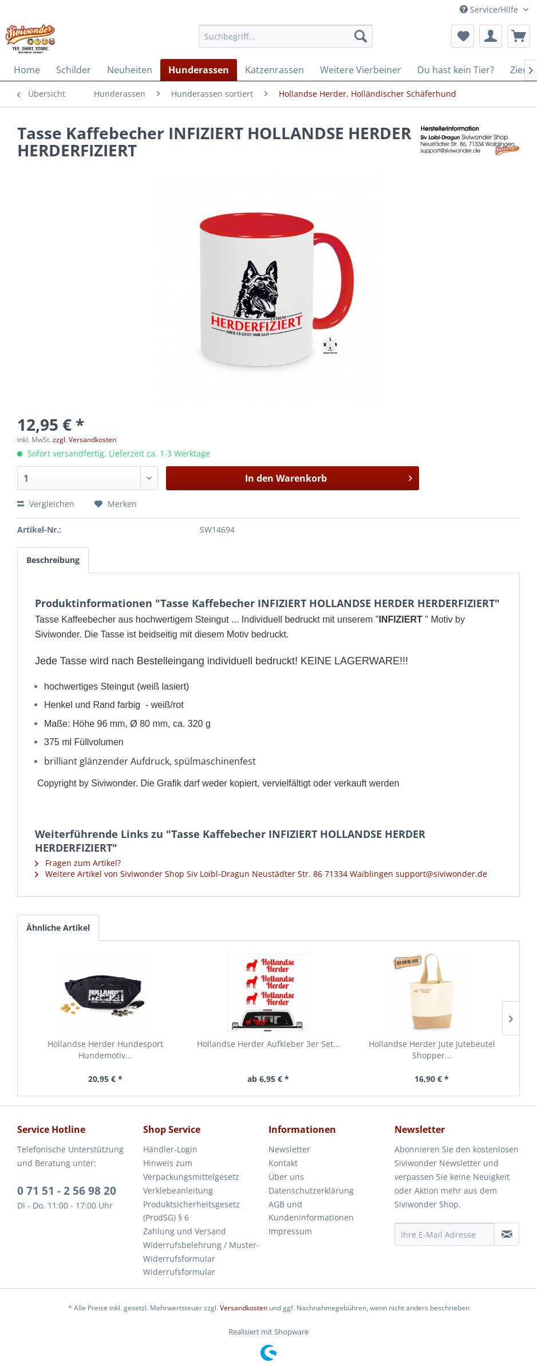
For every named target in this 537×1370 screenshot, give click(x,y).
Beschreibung (53, 559)
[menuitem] (286, 36)
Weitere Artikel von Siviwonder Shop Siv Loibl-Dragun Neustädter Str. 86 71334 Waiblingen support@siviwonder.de (261, 873)
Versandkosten (243, 1308)
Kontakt (283, 1163)
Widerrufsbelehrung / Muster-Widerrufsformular (201, 1251)
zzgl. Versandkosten (84, 439)
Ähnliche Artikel (58, 927)
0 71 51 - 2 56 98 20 (66, 1190)
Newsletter (289, 1149)
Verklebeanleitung (178, 1190)
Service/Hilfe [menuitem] (490, 9)
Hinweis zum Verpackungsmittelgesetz (191, 1170)
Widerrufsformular (179, 1271)
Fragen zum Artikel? (78, 862)
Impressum (290, 1231)
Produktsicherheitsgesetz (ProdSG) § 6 (191, 1211)
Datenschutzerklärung (311, 1190)
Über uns (286, 1176)
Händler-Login (170, 1149)
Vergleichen (45, 503)
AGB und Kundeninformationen (311, 1211)
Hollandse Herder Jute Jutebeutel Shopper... (432, 1049)
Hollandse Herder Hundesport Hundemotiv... (105, 1049)
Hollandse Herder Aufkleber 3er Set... (268, 1043)
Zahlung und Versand (184, 1231)
